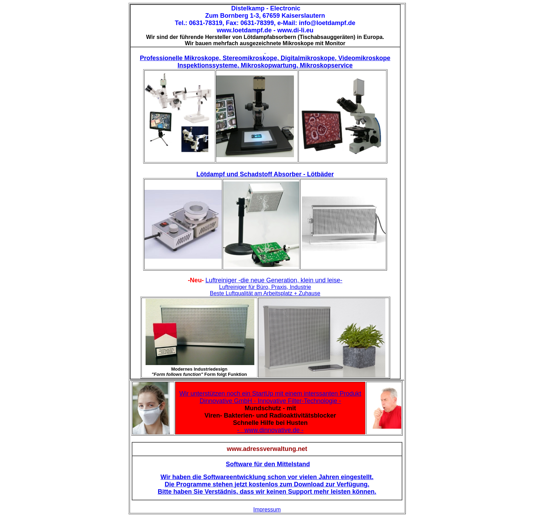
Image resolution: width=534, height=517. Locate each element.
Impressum (267, 509)
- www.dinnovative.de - (270, 430)
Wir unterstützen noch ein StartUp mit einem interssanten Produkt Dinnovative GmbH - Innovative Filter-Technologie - (270, 397)
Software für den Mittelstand (268, 464)
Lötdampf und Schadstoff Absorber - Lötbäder (265, 174)
